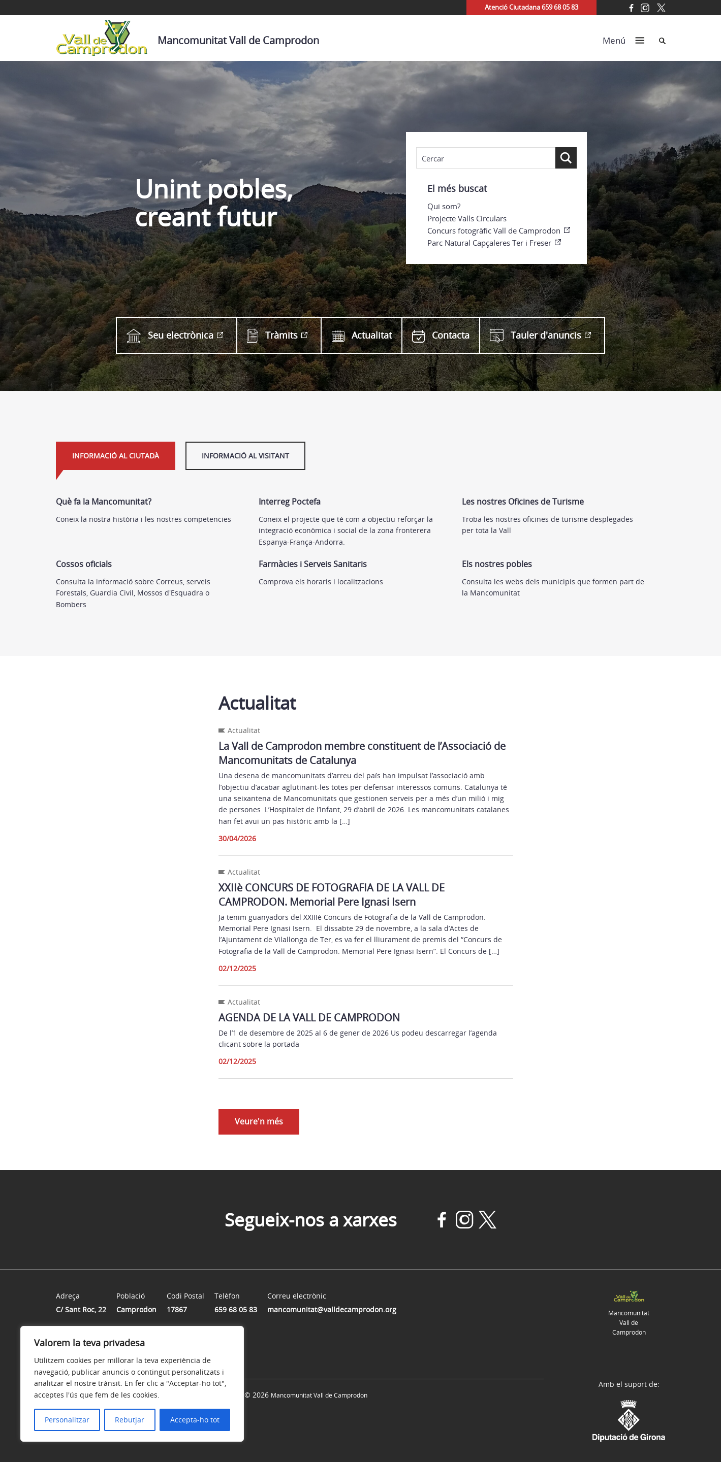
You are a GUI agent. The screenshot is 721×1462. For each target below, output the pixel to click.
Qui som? (443, 206)
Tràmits (272, 335)
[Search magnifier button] (566, 158)
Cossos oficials (84, 564)
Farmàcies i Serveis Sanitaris (313, 564)
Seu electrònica (170, 335)
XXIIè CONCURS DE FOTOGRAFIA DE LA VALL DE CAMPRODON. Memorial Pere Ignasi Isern (331, 895)
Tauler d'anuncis (535, 335)
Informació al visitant (245, 455)
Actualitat (362, 335)
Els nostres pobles (497, 564)
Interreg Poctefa (290, 501)
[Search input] (486, 158)
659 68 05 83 (235, 1309)
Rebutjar (129, 1419)
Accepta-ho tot (195, 1419)
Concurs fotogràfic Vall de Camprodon (493, 230)
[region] (132, 1384)
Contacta (440, 335)
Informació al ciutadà (115, 455)
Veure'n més (259, 1121)
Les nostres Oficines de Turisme (523, 501)
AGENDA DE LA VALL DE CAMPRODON (309, 1017)
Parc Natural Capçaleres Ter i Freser (489, 243)
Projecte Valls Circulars (467, 218)
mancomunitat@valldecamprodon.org (331, 1309)
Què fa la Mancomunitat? (103, 501)
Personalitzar (67, 1419)
